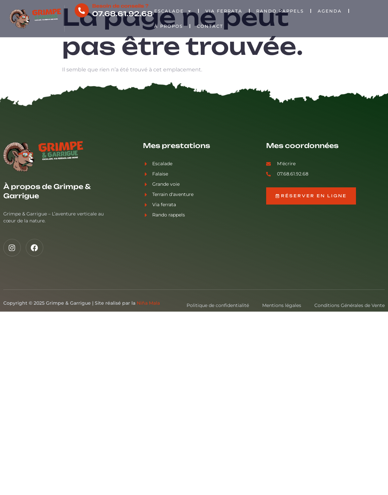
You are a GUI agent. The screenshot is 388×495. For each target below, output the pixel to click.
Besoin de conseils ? (120, 6)
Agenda (330, 11)
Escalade (173, 11)
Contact (210, 26)
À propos (168, 26)
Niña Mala (148, 303)
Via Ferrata (223, 11)
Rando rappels (280, 11)
